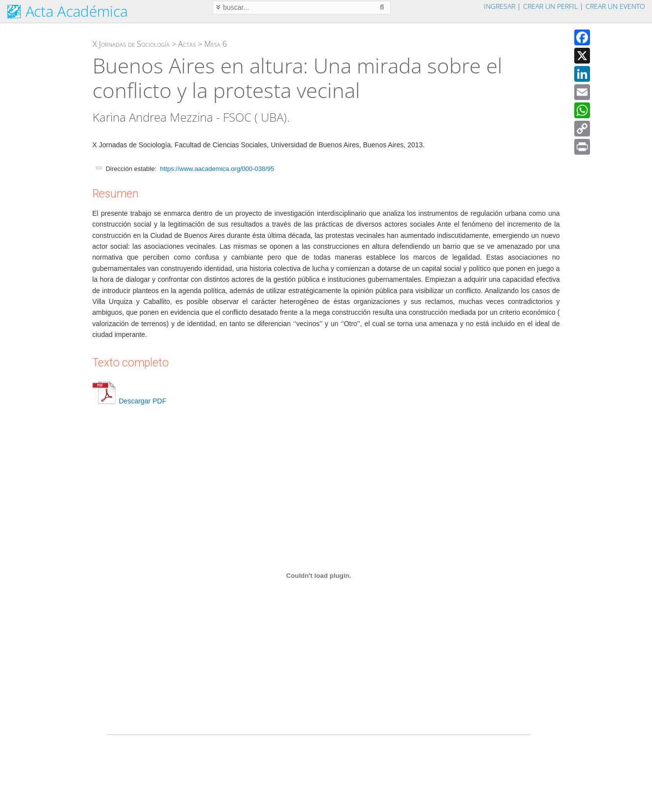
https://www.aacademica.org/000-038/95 (217, 168)
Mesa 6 (215, 43)
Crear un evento (615, 6)
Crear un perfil (550, 6)
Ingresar (499, 6)
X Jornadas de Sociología (131, 43)
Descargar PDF (129, 401)
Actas (187, 43)
